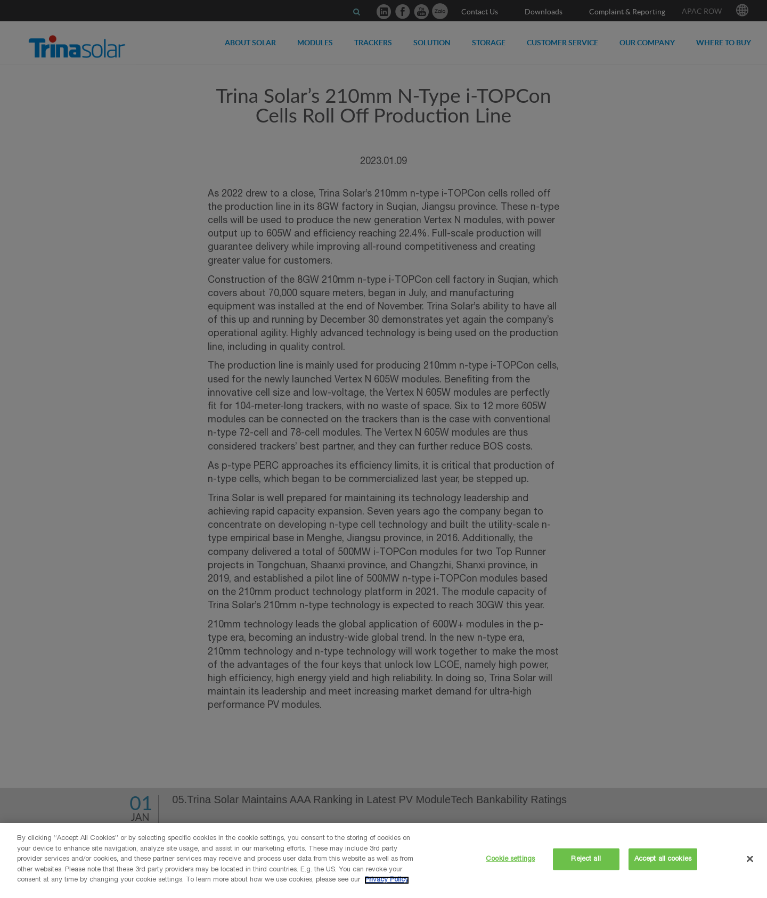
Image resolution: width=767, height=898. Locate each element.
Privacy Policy (387, 880)
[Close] (750, 858)
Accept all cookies (662, 858)
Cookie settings (510, 858)
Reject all (585, 858)
